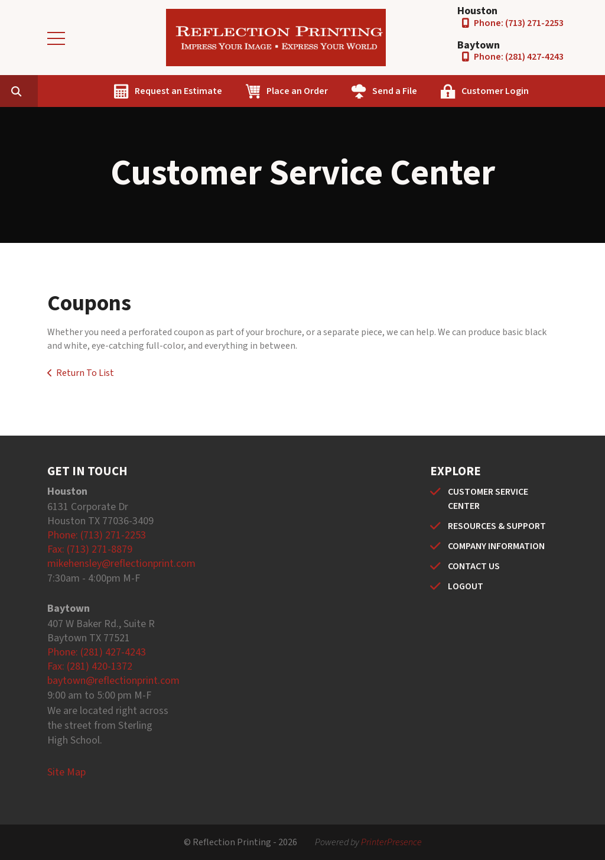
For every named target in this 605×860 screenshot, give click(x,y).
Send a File (450, 91)
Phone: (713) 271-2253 (519, 23)
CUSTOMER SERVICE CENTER (488, 498)
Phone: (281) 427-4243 (519, 56)
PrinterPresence (391, 842)
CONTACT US (474, 566)
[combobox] (91, 91)
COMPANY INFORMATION (496, 546)
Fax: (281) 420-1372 (89, 666)
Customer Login (551, 91)
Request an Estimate (234, 91)
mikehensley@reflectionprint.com (121, 563)
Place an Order (353, 91)
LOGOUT (465, 586)
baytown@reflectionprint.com (113, 680)
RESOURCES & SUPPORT (497, 526)
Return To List (85, 372)
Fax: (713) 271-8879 (89, 549)
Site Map (66, 772)
